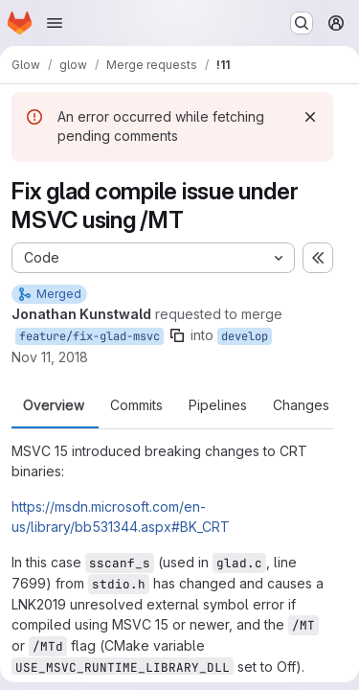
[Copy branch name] (177, 335)
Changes (301, 405)
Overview (53, 405)
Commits (136, 405)
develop (244, 336)
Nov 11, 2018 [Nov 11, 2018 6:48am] (49, 357)
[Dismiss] (310, 116)
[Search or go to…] (301, 23)
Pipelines (218, 405)
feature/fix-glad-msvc (89, 336)
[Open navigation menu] (54, 23)
